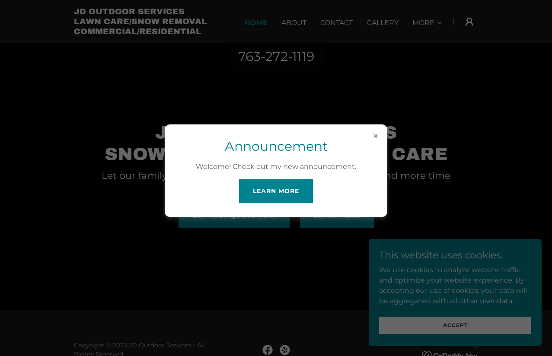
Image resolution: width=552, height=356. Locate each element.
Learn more (276, 191)
